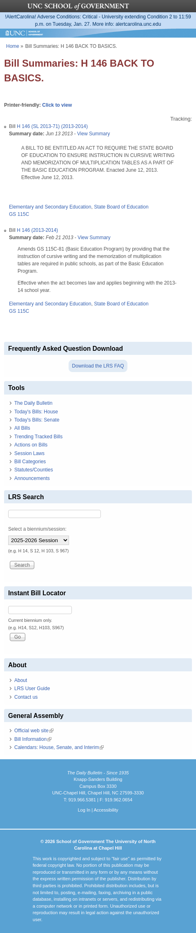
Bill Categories (30, 461)
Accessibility (106, 809)
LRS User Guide (32, 688)
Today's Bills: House (36, 412)
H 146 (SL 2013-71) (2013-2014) (52, 126)
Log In (84, 809)
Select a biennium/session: (37, 529)
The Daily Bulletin (33, 403)
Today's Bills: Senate (36, 420)
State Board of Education (121, 207)
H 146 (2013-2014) (37, 230)
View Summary (93, 134)
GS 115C (19, 214)
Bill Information (32, 739)
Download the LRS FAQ (98, 366)
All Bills (22, 428)
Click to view (57, 105)
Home (12, 46)
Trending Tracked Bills (38, 437)
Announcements (32, 478)
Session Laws (29, 453)
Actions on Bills (30, 445)
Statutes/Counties (33, 470)
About (20, 680)
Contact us (26, 697)
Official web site (33, 730)
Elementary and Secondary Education (50, 207)
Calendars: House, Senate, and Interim (59, 747)
